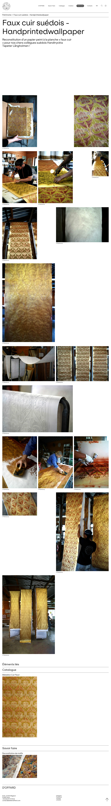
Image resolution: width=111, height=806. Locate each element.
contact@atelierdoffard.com (11, 800)
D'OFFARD (41, 6)
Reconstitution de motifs (12, 753)
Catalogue (62, 6)
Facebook (59, 797)
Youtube (58, 798)
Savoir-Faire (51, 6)
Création (70, 6)
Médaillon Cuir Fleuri (11, 675)
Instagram (59, 795)
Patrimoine (80, 6)
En (97, 5)
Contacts (89, 6)
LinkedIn (58, 800)
